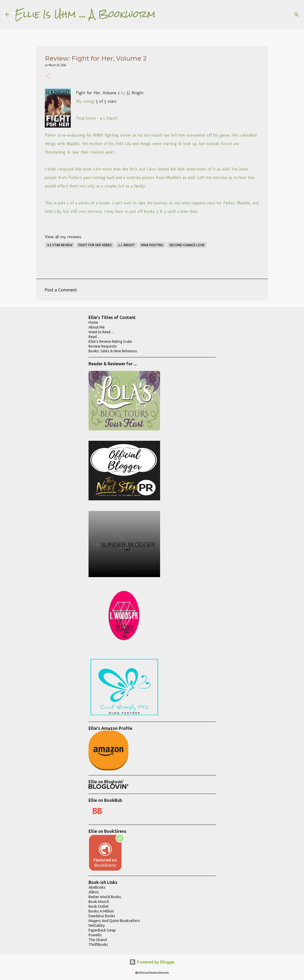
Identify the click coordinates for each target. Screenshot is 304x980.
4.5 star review (59, 245)
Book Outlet (99, 906)
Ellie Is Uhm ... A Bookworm (85, 14)
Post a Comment (61, 289)
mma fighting (152, 245)
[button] (48, 76)
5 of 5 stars (106, 101)
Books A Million (101, 911)
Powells (95, 935)
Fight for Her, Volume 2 (98, 92)
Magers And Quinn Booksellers (114, 921)
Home (93, 322)
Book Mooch (99, 902)
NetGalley (97, 925)
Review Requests (103, 346)
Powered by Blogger (152, 962)
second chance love (187, 245)
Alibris (94, 892)
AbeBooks (97, 887)
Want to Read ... (101, 332)
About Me (97, 327)
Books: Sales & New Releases (113, 351)
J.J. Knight (135, 92)
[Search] (163, 14)
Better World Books (105, 897)
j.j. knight (126, 245)
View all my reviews (63, 236)
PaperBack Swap (102, 930)
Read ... (94, 337)
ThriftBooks (98, 944)
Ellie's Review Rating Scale (110, 341)
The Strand (98, 940)
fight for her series (95, 245)
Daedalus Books (102, 916)
